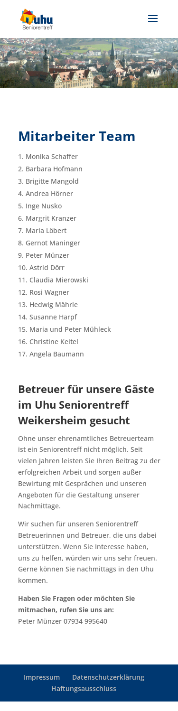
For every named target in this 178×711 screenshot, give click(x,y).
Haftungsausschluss (83, 688)
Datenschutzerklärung (108, 677)
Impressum (42, 677)
